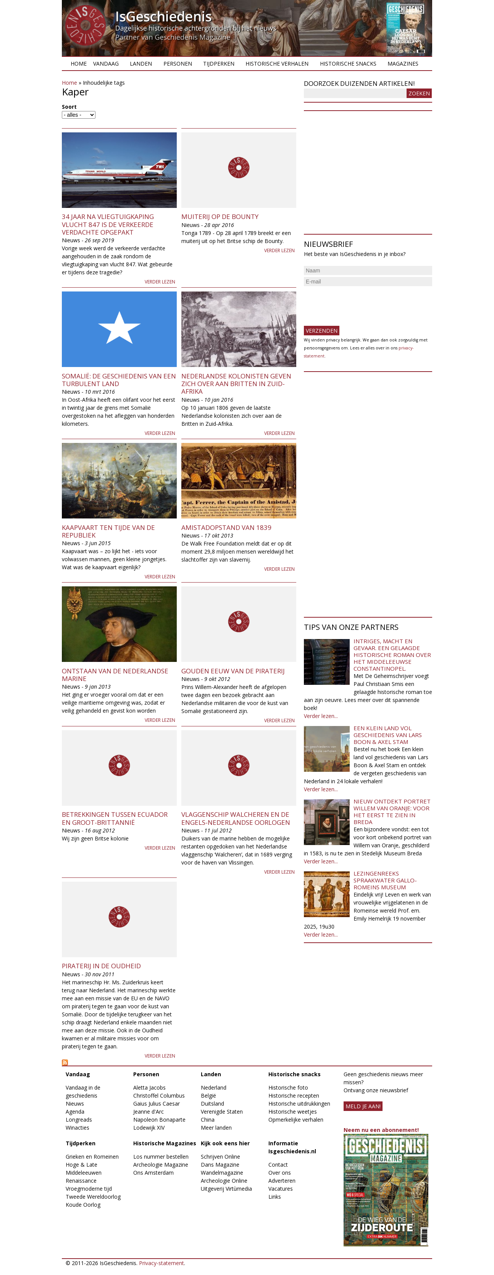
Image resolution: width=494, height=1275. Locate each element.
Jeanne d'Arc (148, 1111)
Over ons (279, 1172)
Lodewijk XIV (149, 1127)
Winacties (77, 1127)
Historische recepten (293, 1095)
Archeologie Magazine (160, 1164)
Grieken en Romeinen (92, 1156)
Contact (278, 1164)
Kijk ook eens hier (225, 1143)
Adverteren (281, 1180)
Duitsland (212, 1103)
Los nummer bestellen (161, 1156)
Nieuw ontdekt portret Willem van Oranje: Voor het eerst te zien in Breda (392, 811)
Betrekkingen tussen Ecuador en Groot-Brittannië (115, 818)
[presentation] (362, 303)
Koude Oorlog (83, 1204)
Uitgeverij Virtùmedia (226, 1188)
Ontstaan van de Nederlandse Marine (115, 674)
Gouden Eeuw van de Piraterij (233, 670)
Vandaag (106, 63)
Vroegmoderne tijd (89, 1188)
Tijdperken (218, 63)
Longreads (79, 1119)
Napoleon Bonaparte (159, 1119)
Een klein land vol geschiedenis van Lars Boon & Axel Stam (388, 734)
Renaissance (81, 1180)
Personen (177, 63)
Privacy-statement (161, 1263)
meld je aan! (363, 1106)
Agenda (75, 1111)
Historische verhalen (276, 63)
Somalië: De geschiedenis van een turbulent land (119, 380)
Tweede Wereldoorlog (93, 1196)
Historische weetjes (292, 1111)
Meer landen (216, 1127)
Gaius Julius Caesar (156, 1103)
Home (79, 63)
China (208, 1119)
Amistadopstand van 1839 (226, 527)
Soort (69, 106)
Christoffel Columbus (159, 1095)
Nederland (213, 1087)
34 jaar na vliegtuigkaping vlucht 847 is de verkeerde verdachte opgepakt (108, 224)
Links (274, 1196)
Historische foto (288, 1087)
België (208, 1095)
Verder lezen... (321, 716)
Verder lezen (160, 282)
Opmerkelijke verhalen (295, 1119)
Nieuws (75, 1103)
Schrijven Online (220, 1156)
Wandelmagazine (222, 1172)
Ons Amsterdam (153, 1172)
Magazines (402, 63)
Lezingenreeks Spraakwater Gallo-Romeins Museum (385, 880)
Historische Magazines (164, 1143)
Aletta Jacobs (149, 1087)
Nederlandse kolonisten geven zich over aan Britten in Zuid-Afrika (236, 384)
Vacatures (280, 1188)
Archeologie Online (224, 1180)
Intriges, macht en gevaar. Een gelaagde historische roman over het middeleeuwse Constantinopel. (392, 654)
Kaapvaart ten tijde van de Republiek (108, 531)
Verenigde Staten (222, 1111)
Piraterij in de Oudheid (101, 965)
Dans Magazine (220, 1164)
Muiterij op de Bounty (219, 216)
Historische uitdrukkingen (299, 1103)
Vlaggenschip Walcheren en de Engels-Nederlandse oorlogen (235, 818)
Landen (141, 63)
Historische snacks (348, 63)
